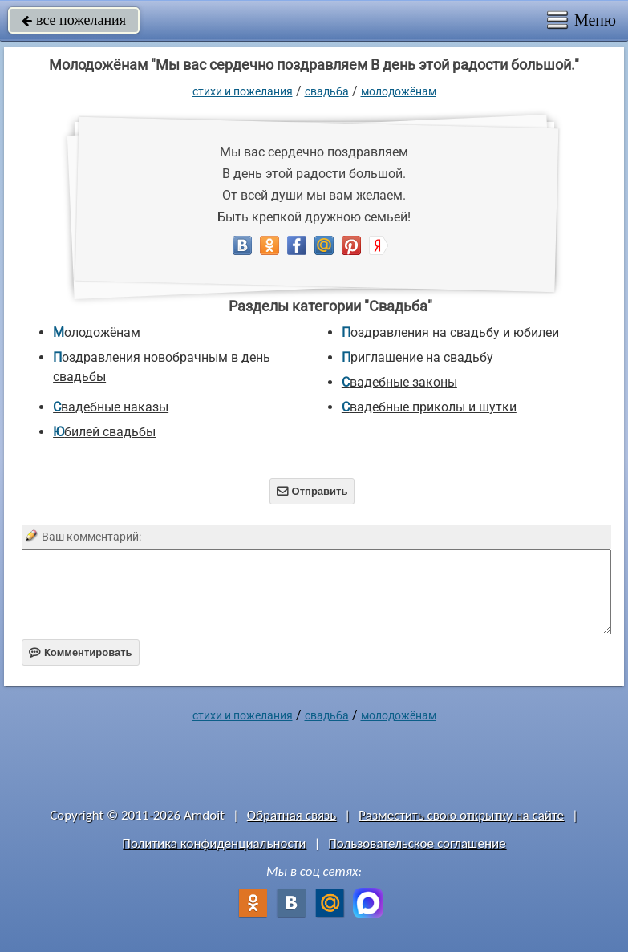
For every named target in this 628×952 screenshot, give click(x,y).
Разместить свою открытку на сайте (461, 815)
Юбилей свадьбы (104, 432)
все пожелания (74, 20)
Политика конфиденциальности (214, 843)
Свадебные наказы (110, 407)
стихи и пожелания (242, 91)
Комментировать (80, 652)
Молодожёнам (398, 91)
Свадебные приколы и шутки (429, 407)
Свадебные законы (399, 382)
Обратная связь (292, 815)
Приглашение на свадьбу (417, 357)
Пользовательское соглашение (416, 843)
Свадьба (327, 91)
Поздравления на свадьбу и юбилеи (450, 332)
